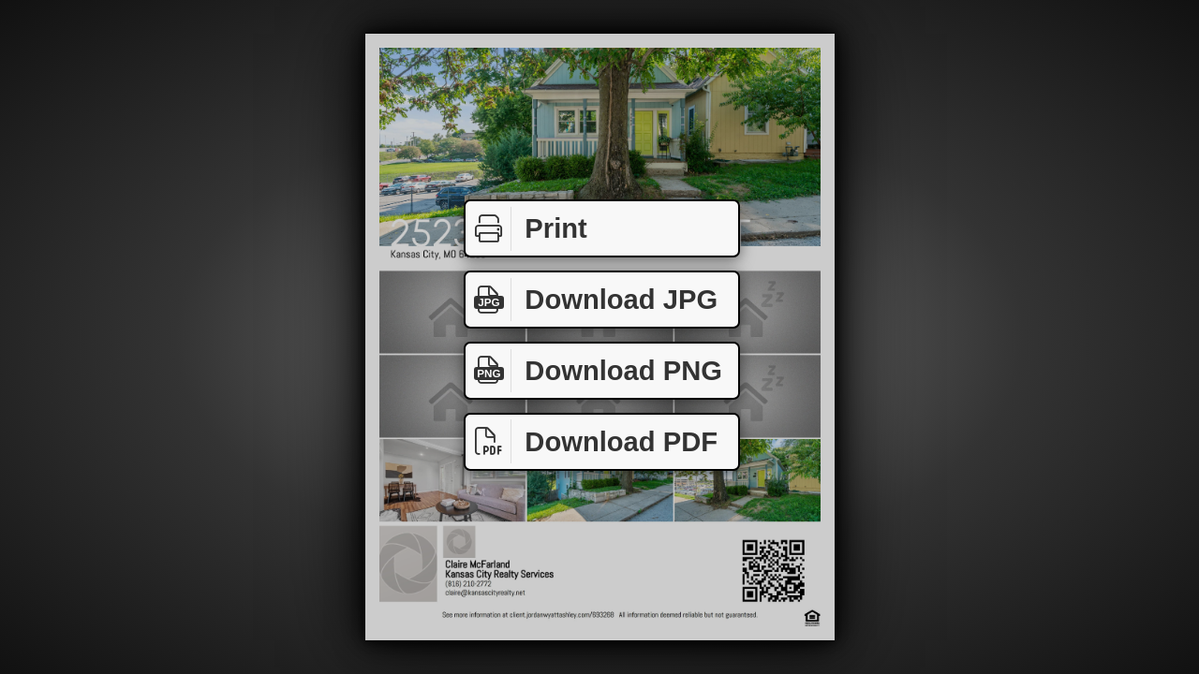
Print (526, 229)
